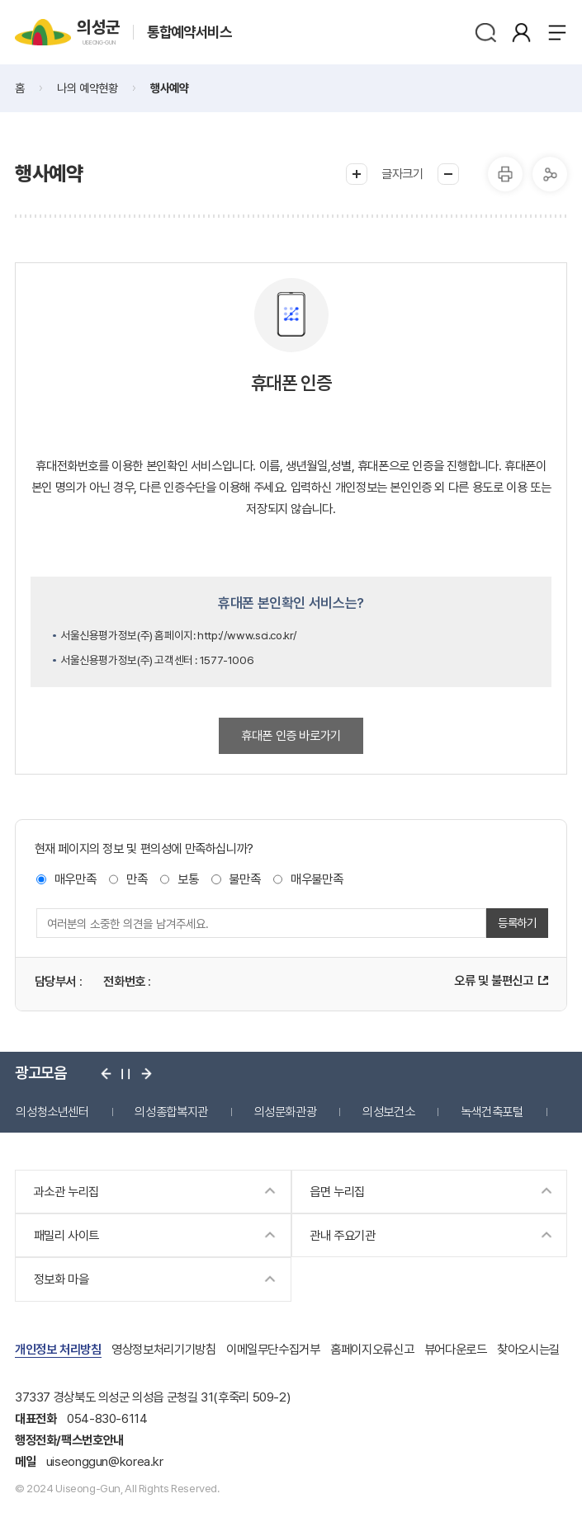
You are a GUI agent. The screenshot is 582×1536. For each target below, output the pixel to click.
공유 (549, 174)
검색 (485, 32)
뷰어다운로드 (455, 1349)
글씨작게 (448, 174)
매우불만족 (317, 879)
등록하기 (517, 923)
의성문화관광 (285, 1111)
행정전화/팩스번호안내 (69, 1440)
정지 (126, 1074)
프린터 (505, 174)
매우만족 (75, 879)
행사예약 (169, 88)
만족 (136, 879)
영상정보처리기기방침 (163, 1349)
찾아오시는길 (528, 1349)
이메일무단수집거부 (273, 1349)
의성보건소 (388, 1111)
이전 (106, 1074)
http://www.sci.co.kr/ (247, 635)
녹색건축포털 (492, 1111)
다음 (147, 1074)
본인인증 (521, 32)
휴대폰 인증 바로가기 (291, 735)
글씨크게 (356, 174)
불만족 (244, 879)
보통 (187, 879)
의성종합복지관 (171, 1111)
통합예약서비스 (189, 32)
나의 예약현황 (87, 88)
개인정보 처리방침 (58, 1349)
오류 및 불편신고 (493, 980)
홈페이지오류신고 (372, 1349)
